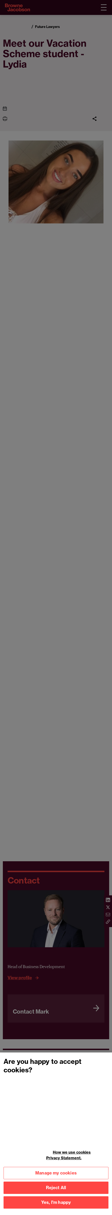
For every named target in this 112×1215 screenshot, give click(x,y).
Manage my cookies (56, 1176)
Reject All (56, 1191)
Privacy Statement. (63, 1161)
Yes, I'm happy (56, 1206)
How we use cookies (72, 1155)
